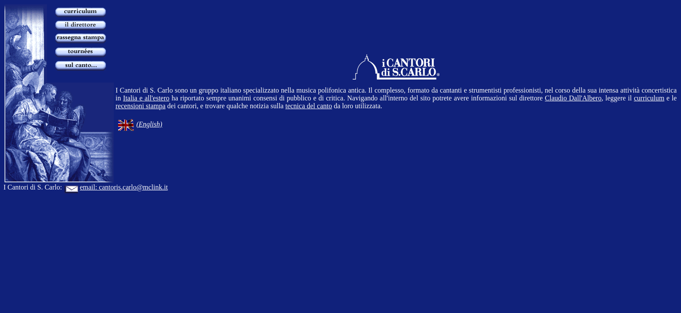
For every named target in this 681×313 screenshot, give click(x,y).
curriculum (649, 98)
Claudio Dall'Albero (573, 98)
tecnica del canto (308, 106)
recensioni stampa (140, 106)
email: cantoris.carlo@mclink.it (116, 187)
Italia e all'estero (146, 98)
